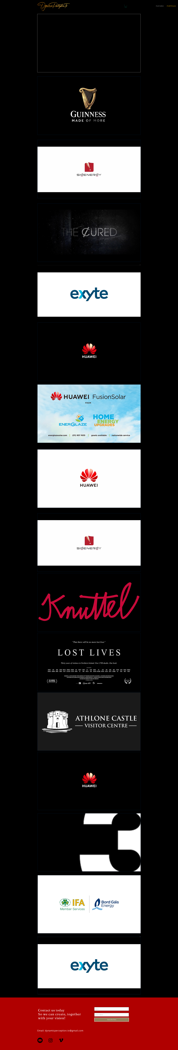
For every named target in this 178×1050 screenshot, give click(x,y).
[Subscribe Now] (111, 1020)
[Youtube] (40, 1040)
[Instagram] (50, 1040)
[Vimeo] (61, 1040)
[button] (126, 6)
